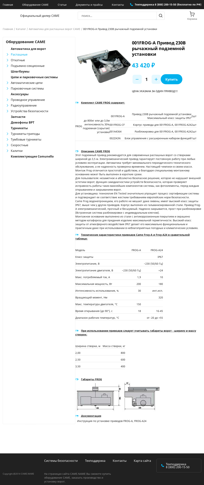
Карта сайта (142, 457)
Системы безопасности (61, 457)
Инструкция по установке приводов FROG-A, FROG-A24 (105, 417)
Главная (8, 4)
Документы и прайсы (89, 4)
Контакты (118, 4)
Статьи (62, 4)
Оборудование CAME (35, 4)
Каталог (21, 29)
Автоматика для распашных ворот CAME (54, 29)
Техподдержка (95, 457)
